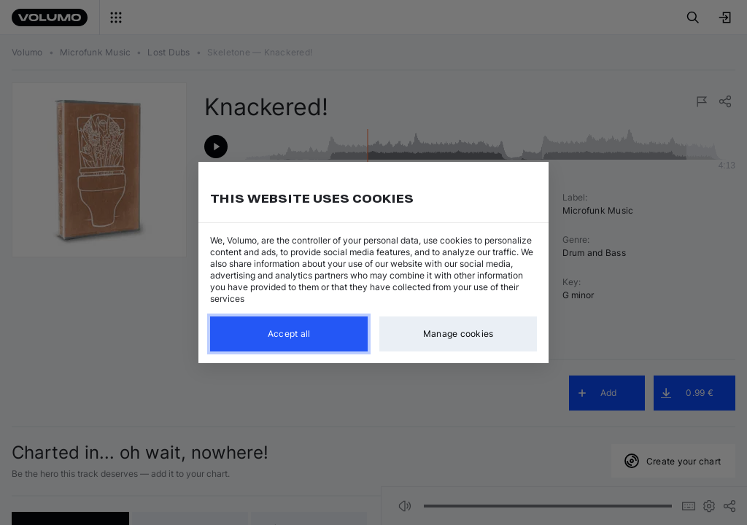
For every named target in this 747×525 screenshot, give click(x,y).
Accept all (289, 333)
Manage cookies (458, 333)
